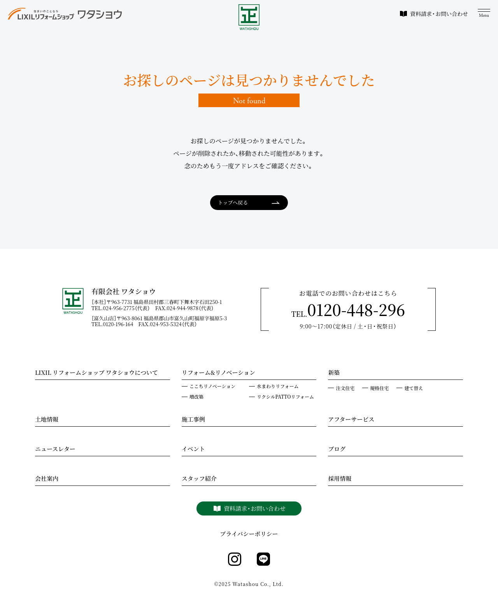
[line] (263, 559)
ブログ (336, 449)
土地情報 (46, 420)
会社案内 (46, 479)
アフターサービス (351, 420)
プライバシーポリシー (249, 534)
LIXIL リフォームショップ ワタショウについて (96, 373)
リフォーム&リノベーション (218, 373)
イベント (193, 449)
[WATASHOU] (249, 17)
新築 (334, 373)
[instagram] (234, 559)
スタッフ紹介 (199, 479)
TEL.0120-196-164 (115, 324)
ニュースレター (55, 449)
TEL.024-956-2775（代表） (123, 308)
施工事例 (193, 420)
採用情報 (339, 479)
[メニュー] (484, 13)
